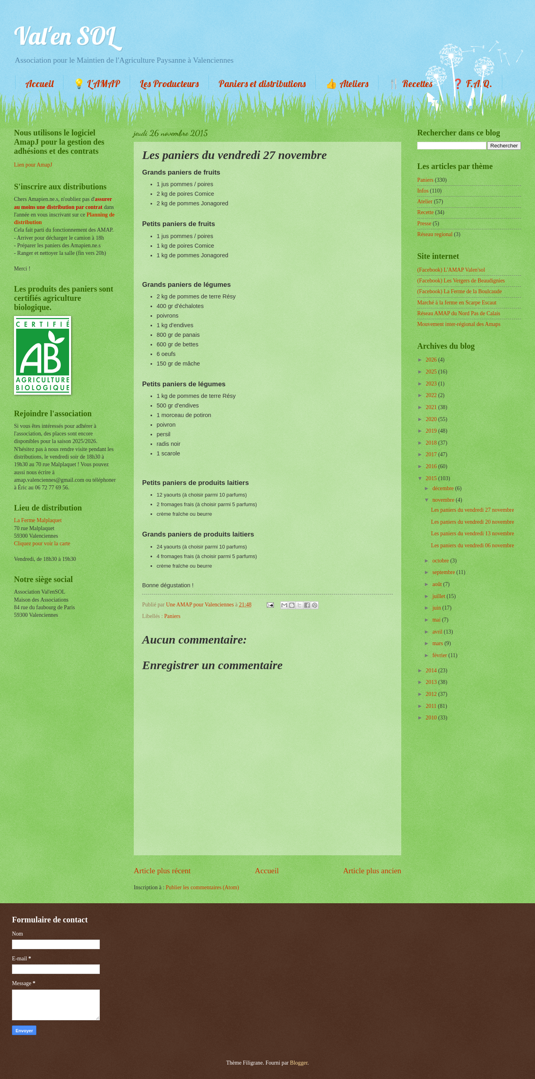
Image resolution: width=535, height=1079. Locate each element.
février (440, 655)
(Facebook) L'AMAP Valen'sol (451, 270)
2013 (432, 682)
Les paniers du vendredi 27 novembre (472, 510)
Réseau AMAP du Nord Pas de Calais (458, 313)
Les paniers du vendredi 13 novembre (472, 534)
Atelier (424, 202)
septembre (444, 572)
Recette (425, 212)
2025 (432, 372)
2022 (432, 395)
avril (438, 632)
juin (437, 608)
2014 (432, 671)
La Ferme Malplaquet (38, 520)
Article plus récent (162, 870)
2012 (432, 694)
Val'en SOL (64, 36)
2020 (432, 419)
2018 (432, 443)
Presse (424, 224)
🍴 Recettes (410, 83)
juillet (439, 596)
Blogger (298, 1063)
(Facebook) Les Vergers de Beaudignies (461, 281)
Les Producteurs (169, 83)
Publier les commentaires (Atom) (202, 887)
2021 (432, 407)
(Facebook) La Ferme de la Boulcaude (459, 291)
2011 (432, 706)
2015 (432, 478)
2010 (432, 718)
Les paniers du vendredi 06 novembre (472, 545)
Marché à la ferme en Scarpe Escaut (456, 303)
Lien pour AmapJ (33, 165)
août (437, 584)
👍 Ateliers (347, 83)
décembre (443, 488)
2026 (432, 360)
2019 (432, 431)
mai (437, 620)
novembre (444, 500)
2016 (432, 466)
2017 (432, 454)
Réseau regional (435, 234)
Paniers (172, 616)
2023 (432, 384)
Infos (422, 191)
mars (438, 643)
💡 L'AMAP (96, 83)
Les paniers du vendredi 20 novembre (472, 522)
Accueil (39, 83)
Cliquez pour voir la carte (42, 543)
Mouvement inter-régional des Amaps (459, 324)
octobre (441, 561)
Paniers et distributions (262, 83)
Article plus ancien (372, 870)
